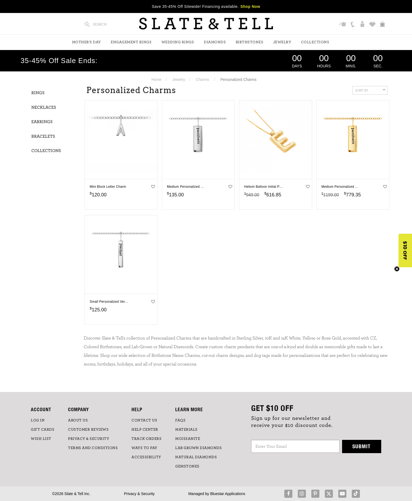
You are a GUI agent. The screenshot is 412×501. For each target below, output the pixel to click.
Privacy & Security (139, 494)
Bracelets (43, 136)
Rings (38, 93)
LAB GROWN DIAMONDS (198, 448)
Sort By (370, 90)
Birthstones (250, 42)
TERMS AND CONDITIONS (93, 448)
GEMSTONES (187, 466)
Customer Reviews (88, 429)
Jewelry (282, 42)
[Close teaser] (397, 269)
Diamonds (215, 42)
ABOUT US (78, 420)
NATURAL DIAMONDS (196, 457)
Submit (361, 446)
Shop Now (250, 6)
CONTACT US (144, 420)
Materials (186, 429)
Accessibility (146, 457)
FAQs (180, 420)
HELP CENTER (144, 429)
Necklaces (43, 107)
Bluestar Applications (227, 494)
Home (156, 79)
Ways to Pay (144, 448)
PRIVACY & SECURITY (88, 439)
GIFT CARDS (42, 429)
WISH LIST (41, 439)
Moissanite (187, 439)
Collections (315, 42)
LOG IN (38, 420)
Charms (202, 79)
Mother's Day (86, 42)
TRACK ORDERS (146, 439)
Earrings (42, 122)
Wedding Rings (177, 42)
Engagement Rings (131, 42)
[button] (405, 250)
